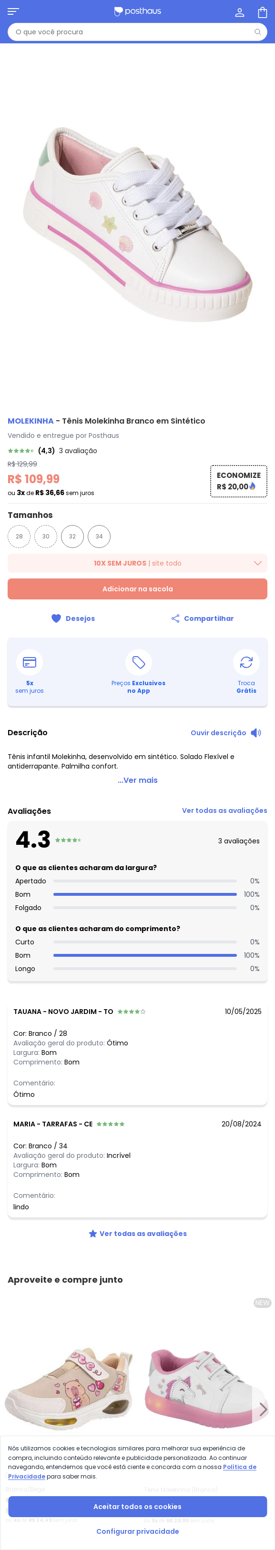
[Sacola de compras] (261, 11)
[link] (137, 451)
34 (99, 536)
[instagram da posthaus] (38, 1307)
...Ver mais (138, 780)
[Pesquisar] (258, 32)
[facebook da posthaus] (17, 1307)
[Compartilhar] (203, 618)
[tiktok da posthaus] (59, 1307)
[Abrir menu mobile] (13, 11)
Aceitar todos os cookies (137, 1506)
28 (19, 536)
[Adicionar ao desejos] (73, 618)
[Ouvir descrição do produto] (226, 732)
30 (46, 536)
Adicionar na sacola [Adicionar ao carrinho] (137, 589)
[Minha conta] (238, 11)
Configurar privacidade (137, 1531)
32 (72, 536)
